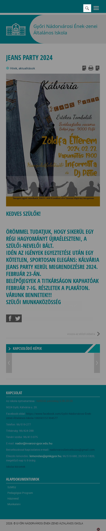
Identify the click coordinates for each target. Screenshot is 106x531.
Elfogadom (32, 282)
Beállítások (65, 282)
